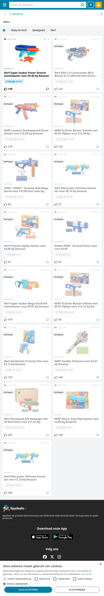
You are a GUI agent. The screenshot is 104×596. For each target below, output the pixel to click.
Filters (6, 21)
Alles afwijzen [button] (77, 589)
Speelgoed (16, 13)
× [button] (100, 564)
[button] (52, 583)
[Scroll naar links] (101, 14)
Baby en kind (19, 30)
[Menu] (4, 5)
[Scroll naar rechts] (5, 14)
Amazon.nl (8, 68)
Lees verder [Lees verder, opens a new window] (86, 574)
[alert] (52, 578)
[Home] (4, 30)
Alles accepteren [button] (28, 589)
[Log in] (98, 5)
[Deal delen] (91, 5)
